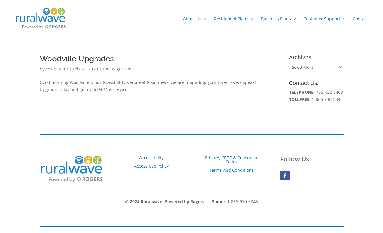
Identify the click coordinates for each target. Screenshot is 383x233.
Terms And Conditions (231, 170)
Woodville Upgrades (77, 58)
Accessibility (151, 157)
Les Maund (57, 69)
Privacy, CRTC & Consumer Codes (231, 160)
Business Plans (276, 19)
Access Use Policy (151, 166)
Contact (360, 19)
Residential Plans (231, 19)
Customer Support (321, 19)
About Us (192, 19)
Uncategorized (117, 69)
